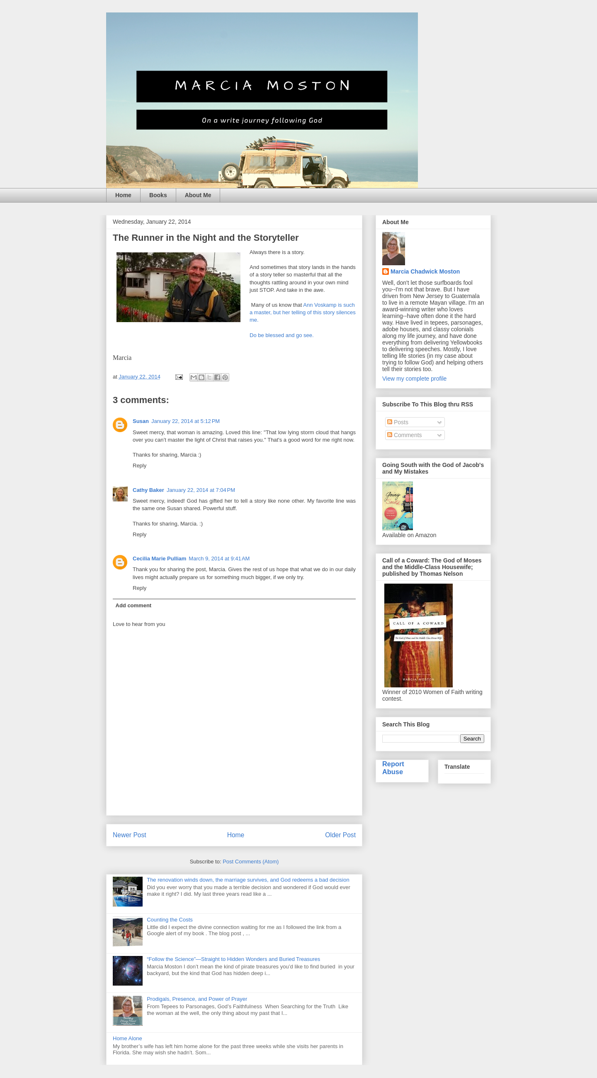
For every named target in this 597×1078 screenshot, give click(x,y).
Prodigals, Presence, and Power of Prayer (197, 999)
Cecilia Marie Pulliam (159, 558)
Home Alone (127, 1038)
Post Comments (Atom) (251, 861)
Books (158, 195)
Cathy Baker (148, 490)
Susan (141, 421)
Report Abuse (393, 767)
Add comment (134, 605)
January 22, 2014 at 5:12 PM (185, 421)
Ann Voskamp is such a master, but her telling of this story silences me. (303, 312)
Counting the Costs (170, 920)
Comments (404, 435)
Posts (397, 422)
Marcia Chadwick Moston (425, 271)
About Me (198, 195)
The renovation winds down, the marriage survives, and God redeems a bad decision (248, 880)
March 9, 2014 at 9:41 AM (219, 558)
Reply (139, 465)
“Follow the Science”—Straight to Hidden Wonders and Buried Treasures (233, 959)
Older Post (340, 834)
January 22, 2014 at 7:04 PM (201, 490)
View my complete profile (414, 378)
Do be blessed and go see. (282, 335)
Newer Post (129, 834)
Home (123, 195)
